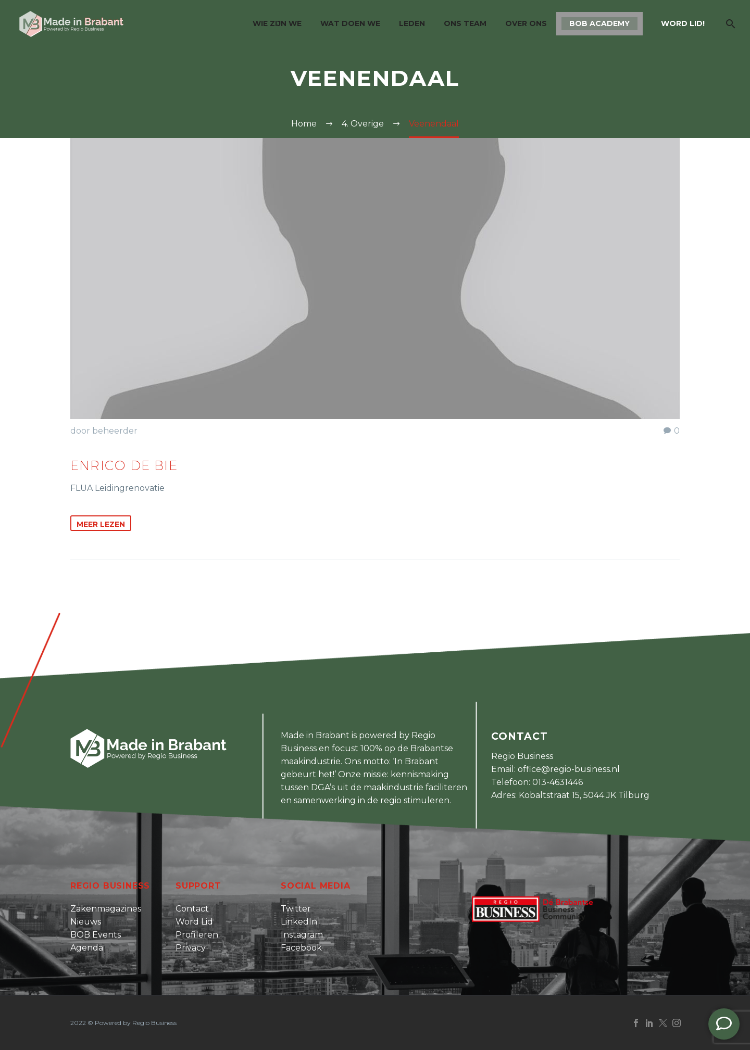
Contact (192, 909)
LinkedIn (299, 922)
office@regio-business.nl (569, 769)
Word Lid (194, 922)
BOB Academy (599, 23)
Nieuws (85, 922)
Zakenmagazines (105, 909)
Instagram (302, 935)
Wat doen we (350, 23)
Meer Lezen (101, 524)
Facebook (301, 948)
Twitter (296, 909)
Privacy (191, 948)
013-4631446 (557, 782)
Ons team (465, 23)
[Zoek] (729, 23)
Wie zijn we (277, 23)
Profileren (197, 935)
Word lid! (683, 23)
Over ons (526, 23)
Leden (412, 23)
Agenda (86, 948)
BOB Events (95, 935)
